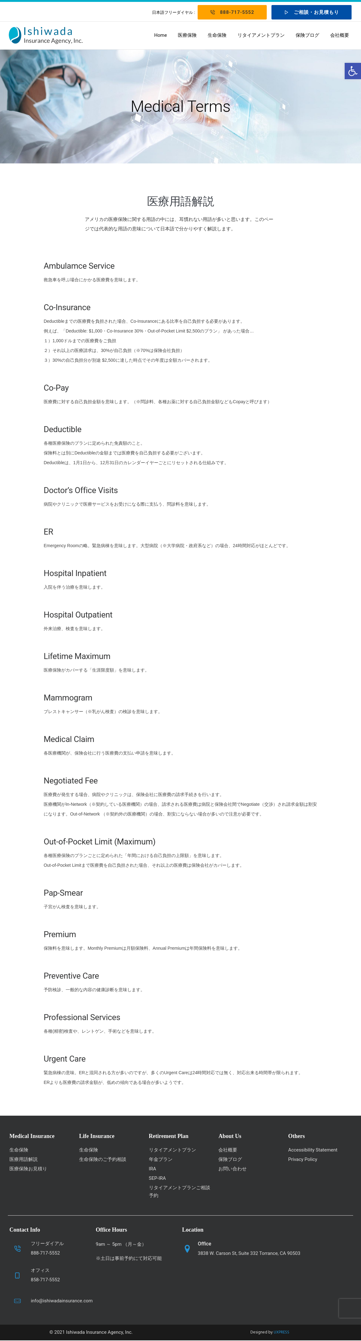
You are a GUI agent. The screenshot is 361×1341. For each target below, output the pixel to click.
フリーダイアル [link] (47, 1244)
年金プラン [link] (160, 1160)
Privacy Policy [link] (302, 1160)
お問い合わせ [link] (232, 1169)
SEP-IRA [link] (157, 1179)
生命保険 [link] (216, 35)
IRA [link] (152, 1169)
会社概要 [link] (339, 35)
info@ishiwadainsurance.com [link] (62, 1301)
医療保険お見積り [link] (28, 1169)
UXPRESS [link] (281, 1333)
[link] (353, 71)
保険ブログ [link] (307, 35)
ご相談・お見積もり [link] (311, 12)
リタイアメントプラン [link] (260, 35)
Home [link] (160, 35)
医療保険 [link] (186, 35)
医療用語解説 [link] (23, 1160)
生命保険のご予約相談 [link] (102, 1160)
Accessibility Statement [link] (312, 1150)
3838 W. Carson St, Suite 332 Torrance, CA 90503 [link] (249, 1254)
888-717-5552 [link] (232, 12)
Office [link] (204, 1244)
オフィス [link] (40, 1271)
